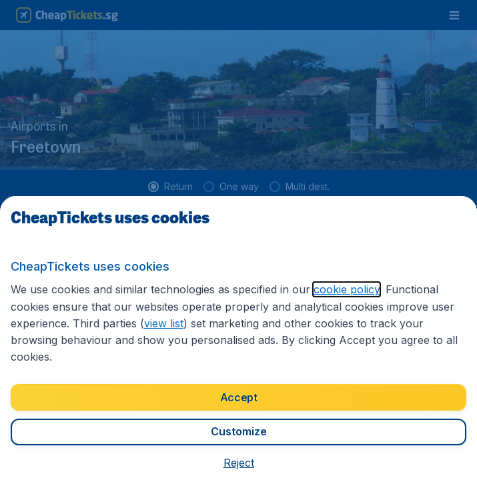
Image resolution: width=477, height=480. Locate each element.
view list (163, 323)
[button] (238, 462)
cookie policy (347, 289)
